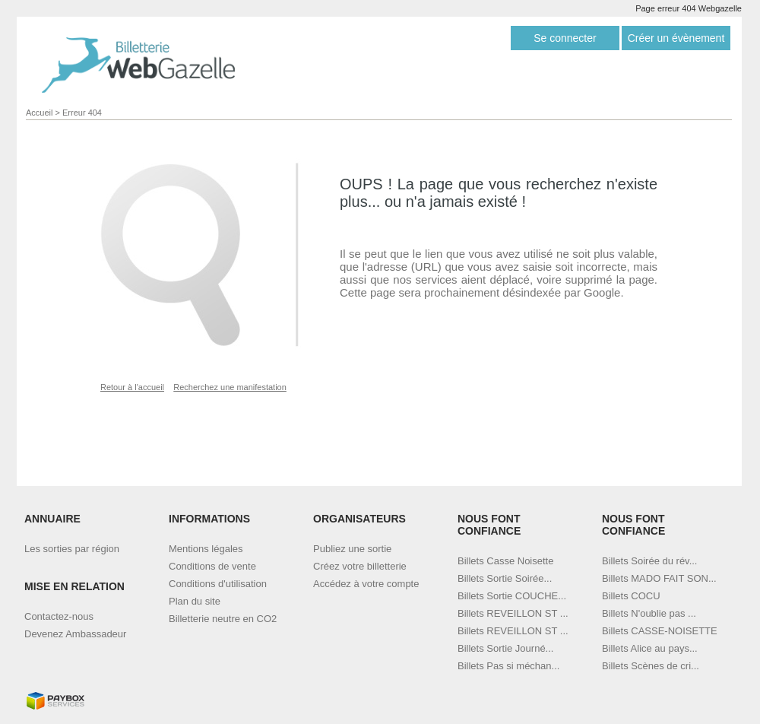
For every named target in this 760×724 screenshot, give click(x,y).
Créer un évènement (676, 38)
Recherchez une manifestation (230, 387)
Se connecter (565, 38)
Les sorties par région (71, 548)
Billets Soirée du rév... (649, 561)
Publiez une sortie (352, 548)
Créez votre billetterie (360, 566)
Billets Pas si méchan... (508, 666)
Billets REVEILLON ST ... (513, 613)
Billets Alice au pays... (650, 648)
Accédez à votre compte (366, 583)
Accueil (39, 112)
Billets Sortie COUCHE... (512, 596)
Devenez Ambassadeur (75, 634)
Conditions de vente (212, 566)
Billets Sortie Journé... (505, 648)
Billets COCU (631, 596)
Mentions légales (206, 548)
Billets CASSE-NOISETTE (659, 631)
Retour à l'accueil (132, 387)
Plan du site (194, 601)
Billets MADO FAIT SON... (659, 578)
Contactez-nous (58, 616)
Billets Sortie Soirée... (505, 578)
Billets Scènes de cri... (650, 666)
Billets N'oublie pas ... (649, 613)
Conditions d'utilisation (218, 583)
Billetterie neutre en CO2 (223, 618)
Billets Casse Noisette (505, 561)
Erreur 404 (82, 112)
